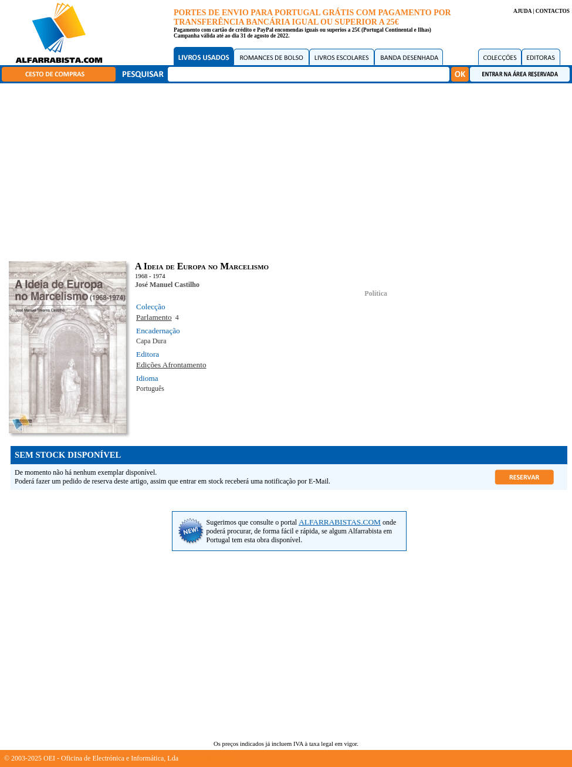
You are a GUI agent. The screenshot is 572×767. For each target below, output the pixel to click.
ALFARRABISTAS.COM (340, 522)
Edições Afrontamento (171, 364)
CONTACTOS (553, 11)
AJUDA (522, 11)
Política (375, 293)
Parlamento (154, 317)
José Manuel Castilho (167, 285)
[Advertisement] (288, 170)
